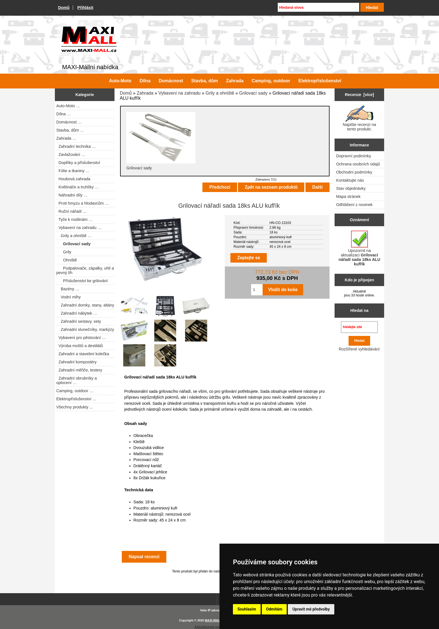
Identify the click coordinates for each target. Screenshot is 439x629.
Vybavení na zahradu (179, 93)
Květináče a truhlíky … (77, 187)
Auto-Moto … (68, 106)
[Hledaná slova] (318, 7)
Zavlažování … (70, 154)
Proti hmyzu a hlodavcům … (82, 203)
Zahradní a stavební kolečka (82, 354)
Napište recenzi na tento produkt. (359, 118)
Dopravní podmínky (353, 156)
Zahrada (145, 93)
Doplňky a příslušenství (78, 162)
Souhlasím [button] (246, 609)
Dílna (144, 80)
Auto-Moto (120, 80)
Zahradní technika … (76, 146)
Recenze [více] (359, 94)
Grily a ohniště (220, 93)
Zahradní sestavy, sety (78, 321)
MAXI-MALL (213, 620)
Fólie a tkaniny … (73, 171)
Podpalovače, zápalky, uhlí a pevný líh (85, 270)
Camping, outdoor (271, 80)
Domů (64, 7)
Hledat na (359, 310)
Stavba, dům (204, 80)
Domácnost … (69, 122)
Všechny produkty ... (74, 407)
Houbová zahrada (73, 179)
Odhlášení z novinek (354, 204)
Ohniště (66, 260)
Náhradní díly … (72, 195)
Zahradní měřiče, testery (79, 370)
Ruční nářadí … (71, 211)
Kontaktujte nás (350, 180)
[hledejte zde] (359, 327)
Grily (63, 252)
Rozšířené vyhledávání (359, 349)
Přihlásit (85, 7)
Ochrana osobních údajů (358, 164)
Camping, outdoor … (75, 391)
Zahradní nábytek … (76, 313)
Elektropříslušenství (319, 80)
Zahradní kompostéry (76, 362)
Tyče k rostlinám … (74, 219)
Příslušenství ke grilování (82, 281)
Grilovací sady (253, 93)
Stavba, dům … (70, 130)
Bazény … (67, 289)
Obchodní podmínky (354, 172)
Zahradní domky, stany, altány (85, 305)
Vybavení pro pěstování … (81, 337)
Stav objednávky (351, 188)
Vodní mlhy (68, 297)
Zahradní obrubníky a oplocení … (76, 380)
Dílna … (63, 114)
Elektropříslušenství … (76, 399)
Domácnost (171, 80)
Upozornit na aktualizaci (359, 248)
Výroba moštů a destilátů (79, 345)
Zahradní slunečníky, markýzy (85, 329)
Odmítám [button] (274, 609)
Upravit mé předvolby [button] (311, 609)
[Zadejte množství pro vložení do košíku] (257, 289)
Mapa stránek (348, 196)
